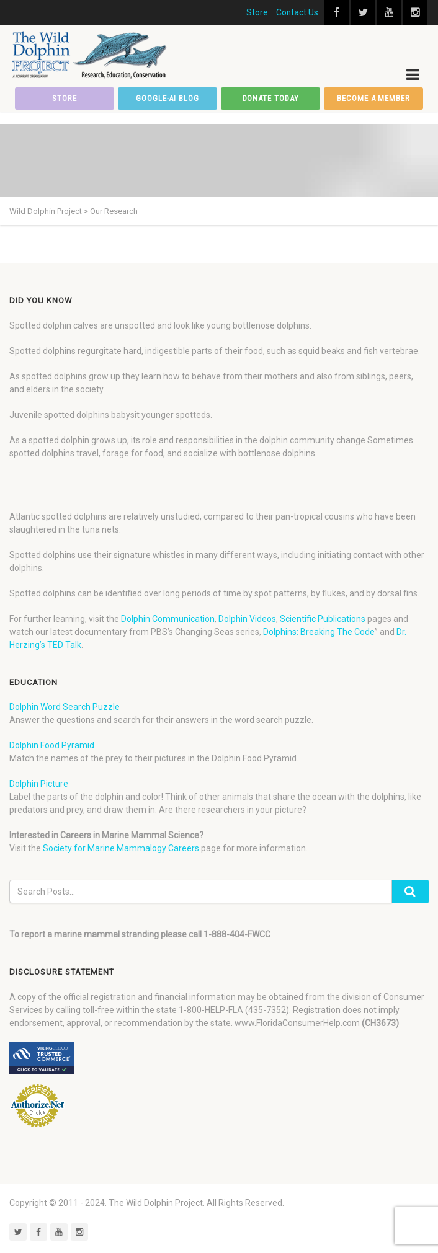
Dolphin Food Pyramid (51, 745)
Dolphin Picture (38, 784)
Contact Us (297, 12)
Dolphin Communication (168, 619)
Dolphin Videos (247, 619)
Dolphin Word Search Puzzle (64, 707)
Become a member (373, 98)
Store (257, 12)
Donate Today (271, 98)
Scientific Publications (322, 619)
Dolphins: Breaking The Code (319, 632)
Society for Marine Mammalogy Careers (121, 848)
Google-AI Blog (167, 98)
